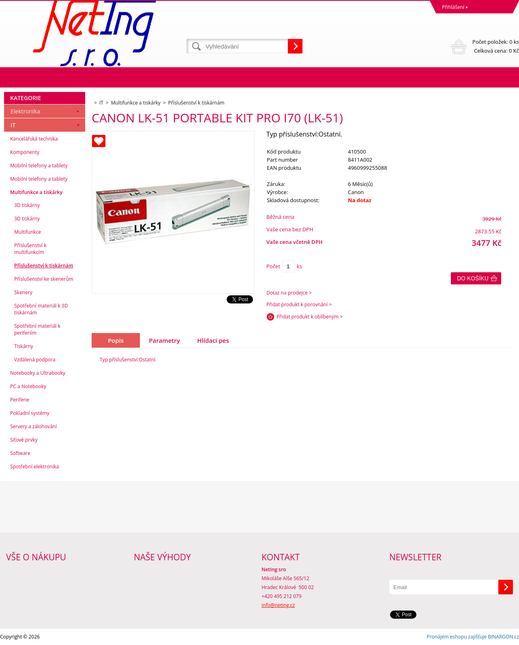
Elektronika (25, 111)
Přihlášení (453, 7)
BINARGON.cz (503, 636)
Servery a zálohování (33, 426)
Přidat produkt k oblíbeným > (310, 316)
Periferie (19, 399)
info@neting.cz (278, 605)
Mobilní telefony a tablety (39, 165)
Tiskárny (23, 346)
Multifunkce (27, 232)
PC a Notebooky (28, 386)
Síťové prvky (24, 439)
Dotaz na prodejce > (289, 292)
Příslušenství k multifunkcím (30, 249)
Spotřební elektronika (34, 466)
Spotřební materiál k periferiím (37, 329)
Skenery (23, 292)
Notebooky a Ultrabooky (37, 372)
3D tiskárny (27, 205)
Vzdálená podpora (35, 359)
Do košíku (473, 278)
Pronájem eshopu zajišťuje (457, 636)
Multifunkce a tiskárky (36, 192)
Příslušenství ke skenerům (43, 279)
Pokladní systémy (29, 413)
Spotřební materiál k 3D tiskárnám (41, 309)
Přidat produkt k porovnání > (299, 304)
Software (20, 453)
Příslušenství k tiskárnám (43, 265)
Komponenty (24, 152)
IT (13, 125)
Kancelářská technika (34, 138)
